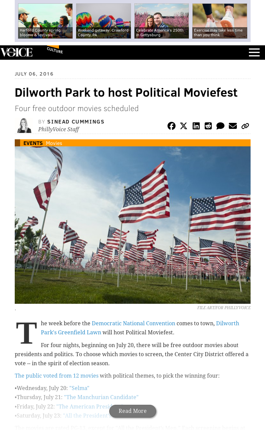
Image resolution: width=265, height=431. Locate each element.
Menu (254, 52)
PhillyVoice (16, 52)
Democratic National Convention (133, 323)
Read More (133, 411)
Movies (54, 142)
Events (33, 142)
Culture (55, 50)
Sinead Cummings (76, 121)
